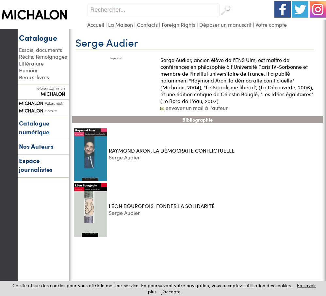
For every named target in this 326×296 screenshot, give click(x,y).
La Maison (120, 24)
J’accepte (171, 292)
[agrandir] (116, 58)
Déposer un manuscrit (225, 24)
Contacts (147, 24)
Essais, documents (40, 49)
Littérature (31, 63)
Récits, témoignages (43, 56)
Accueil (95, 24)
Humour (28, 70)
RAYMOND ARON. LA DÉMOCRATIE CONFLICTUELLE (172, 150)
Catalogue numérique (34, 127)
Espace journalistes (36, 165)
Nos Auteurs (36, 146)
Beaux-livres (34, 77)
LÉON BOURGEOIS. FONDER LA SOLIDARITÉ (162, 205)
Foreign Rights (178, 24)
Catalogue (38, 37)
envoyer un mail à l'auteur (197, 107)
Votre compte (271, 24)
